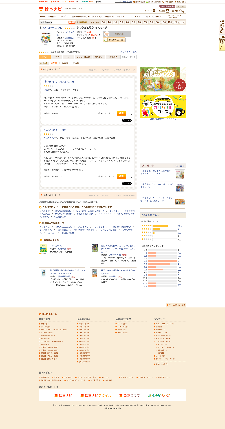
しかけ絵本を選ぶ (47, 332)
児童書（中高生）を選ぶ (49, 356)
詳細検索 (83, 22)
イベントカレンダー (163, 338)
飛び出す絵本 (68, 233)
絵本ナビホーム (49, 314)
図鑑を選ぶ (45, 344)
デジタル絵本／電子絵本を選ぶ (52, 341)
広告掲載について (164, 377)
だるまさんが (60, 217)
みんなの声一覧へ (128, 52)
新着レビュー (160, 329)
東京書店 (113, 276)
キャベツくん (56, 246)
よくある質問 (95, 380)
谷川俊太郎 (63, 230)
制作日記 (161, 353)
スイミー (52, 233)
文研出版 (62, 249)
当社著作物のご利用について (51, 380)
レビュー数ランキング (164, 335)
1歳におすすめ (84, 326)
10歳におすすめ (84, 353)
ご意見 (56, 377)
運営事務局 (45, 377)
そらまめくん (46, 230)
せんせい (98, 57)
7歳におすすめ (84, 344)
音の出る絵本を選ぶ (48, 335)
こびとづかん (101, 227)
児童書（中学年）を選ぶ (49, 350)
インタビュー (162, 344)
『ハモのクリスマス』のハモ (59, 81)
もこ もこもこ (105, 214)
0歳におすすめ (84, 324)
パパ (68, 57)
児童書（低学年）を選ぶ (49, 347)
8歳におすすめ (84, 347)
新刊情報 (159, 326)
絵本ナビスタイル (162, 364)
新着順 (65, 63)
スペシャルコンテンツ (164, 341)
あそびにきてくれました (166, 347)
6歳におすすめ (84, 341)
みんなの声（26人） (150, 215)
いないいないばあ (85, 214)
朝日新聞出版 (64, 276)
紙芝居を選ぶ (46, 338)
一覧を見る (179, 166)
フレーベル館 (115, 255)
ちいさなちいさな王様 (84, 230)
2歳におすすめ (84, 329)
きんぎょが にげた (63, 214)
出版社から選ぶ (123, 332)
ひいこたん (49, 138)
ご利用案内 (68, 377)
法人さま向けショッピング (76, 380)
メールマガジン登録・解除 (87, 377)
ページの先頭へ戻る (177, 305)
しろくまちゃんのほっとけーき (90, 211)
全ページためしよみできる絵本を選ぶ (54, 329)
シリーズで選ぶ (123, 326)
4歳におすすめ (84, 335)
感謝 (121, 113)
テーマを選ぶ (46, 326)
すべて (45, 57)
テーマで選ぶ (122, 324)
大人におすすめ (84, 362)
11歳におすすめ (84, 356)
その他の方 (112, 57)
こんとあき (45, 211)
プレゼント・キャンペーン (165, 359)
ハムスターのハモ (51, 27)
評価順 (76, 63)
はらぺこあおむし (63, 211)
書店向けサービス (127, 377)
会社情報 (109, 380)
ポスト (127, 120)
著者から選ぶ (122, 329)
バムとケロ (83, 227)
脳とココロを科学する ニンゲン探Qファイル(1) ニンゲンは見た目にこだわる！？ (118, 249)
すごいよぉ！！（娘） (55, 130)
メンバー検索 (160, 356)
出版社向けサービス (146, 377)
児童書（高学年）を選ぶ (49, 353)
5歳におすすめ (84, 338)
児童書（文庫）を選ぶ (49, 359)
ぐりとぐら (114, 211)
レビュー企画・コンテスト (165, 324)
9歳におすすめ (84, 350)
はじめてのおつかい (122, 227)
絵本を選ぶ (45, 324)
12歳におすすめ (84, 359)
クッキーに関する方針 (123, 1)
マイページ (105, 377)
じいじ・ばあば (83, 57)
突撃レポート (162, 350)
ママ (57, 57)
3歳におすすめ (84, 332)
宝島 (46, 90)
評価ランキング (161, 332)
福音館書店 (69, 38)
